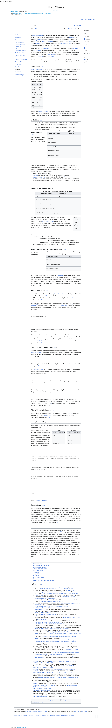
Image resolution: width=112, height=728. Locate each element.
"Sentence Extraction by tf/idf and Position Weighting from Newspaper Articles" (55, 637)
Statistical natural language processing (49, 700)
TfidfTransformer (37, 688)
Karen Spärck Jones (36, 69)
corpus (40, 39)
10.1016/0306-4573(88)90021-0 (44, 672)
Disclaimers (30, 715)
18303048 (75, 677)
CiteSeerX (64, 596)
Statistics (58, 715)
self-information (73, 335)
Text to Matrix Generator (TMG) (41, 690)
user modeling (37, 50)
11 (45, 509)
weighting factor (47, 48)
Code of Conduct (45, 715)
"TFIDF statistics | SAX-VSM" (43, 608)
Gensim (35, 683)
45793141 (43, 619)
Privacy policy (17, 715)
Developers (52, 715)
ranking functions (46, 60)
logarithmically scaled (39, 177)
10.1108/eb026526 (41, 598)
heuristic (45, 296)
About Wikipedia (24, 715)
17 (53, 545)
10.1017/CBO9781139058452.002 (49, 588)
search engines (51, 54)
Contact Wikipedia (38, 715)
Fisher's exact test (47, 415)
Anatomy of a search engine (41, 685)
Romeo (40, 111)
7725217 (70, 672)
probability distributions (37, 341)
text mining (75, 48)
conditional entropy (39, 369)
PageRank (36, 575)
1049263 (72, 651)
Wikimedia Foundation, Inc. (31, 713)
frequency (60, 275)
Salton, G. (36, 664)
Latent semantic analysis (40, 568)
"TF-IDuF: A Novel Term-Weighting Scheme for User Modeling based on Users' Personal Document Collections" (57, 653)
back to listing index (4, 3)
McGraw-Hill (36, 662)
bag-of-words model (47, 41)
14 (58, 522)
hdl (34, 667)
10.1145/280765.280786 (42, 628)
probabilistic (64, 305)
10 (49, 417)
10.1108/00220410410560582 (43, 612)
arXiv (36, 624)
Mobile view (71, 715)
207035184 (75, 593)
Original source (14, 11)
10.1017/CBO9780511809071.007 (44, 606)
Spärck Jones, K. (40, 595)
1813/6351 (38, 667)
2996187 (53, 598)
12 (52, 516)
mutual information (51, 383)
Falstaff (46, 111)
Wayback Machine (72, 685)
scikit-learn (48, 688)
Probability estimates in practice (48, 614)
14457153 (40, 635)
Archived (52, 685)
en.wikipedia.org (47, 13)
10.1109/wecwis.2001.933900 (43, 651)
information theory (36, 352)
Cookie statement (64, 715)
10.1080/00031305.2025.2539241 (55, 624)
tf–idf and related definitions (40, 687)
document (71, 37)
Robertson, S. (41, 609)
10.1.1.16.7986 (74, 649)
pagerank (21, 13)
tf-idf (42, 13)
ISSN (60, 593)
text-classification (33, 13)
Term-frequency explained (40, 696)
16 (41, 537)
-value (70, 413)
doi (40, 588)
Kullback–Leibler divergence (41, 565)
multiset (70, 41)
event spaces (65, 339)
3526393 (69, 628)
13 (66, 516)
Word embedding (38, 563)
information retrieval (37, 35)
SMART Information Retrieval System (43, 580)
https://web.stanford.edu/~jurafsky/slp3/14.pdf (51, 601)
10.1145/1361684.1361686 (47, 677)
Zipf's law (33, 305)
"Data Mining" (57, 587)
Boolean (35, 175)
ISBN (61, 588)
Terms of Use (76, 711)
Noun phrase (36, 572)
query (52, 56)
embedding (26, 13)
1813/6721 (59, 672)
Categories (34, 700)
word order (38, 43)
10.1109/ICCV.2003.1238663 (59, 633)
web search (56, 10)
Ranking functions (66, 700)
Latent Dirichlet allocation (40, 567)
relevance (40, 56)
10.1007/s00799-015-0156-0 (50, 593)
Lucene (58, 687)
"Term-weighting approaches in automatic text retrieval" (54, 670)
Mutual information (38, 570)
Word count (36, 579)
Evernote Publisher (21, 727)
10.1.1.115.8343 (71, 596)
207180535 (50, 667)
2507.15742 (40, 624)
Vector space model (38, 577)
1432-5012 (65, 593)
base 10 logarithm (42, 500)
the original (67, 643)
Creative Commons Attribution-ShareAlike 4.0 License (36, 711)
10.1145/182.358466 (69, 666)
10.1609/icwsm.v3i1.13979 (65, 659)
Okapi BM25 (36, 573)
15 (61, 531)
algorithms (15, 13)
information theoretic (73, 298)
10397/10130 (62, 677)
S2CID (71, 593)
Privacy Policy (84, 711)
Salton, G (35, 661)
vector (39, 13)
